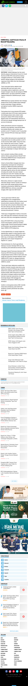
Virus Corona (4, 665)
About (7, 674)
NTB (15, 653)
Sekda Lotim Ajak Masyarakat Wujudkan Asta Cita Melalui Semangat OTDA (9, 410)
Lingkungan (17, 647)
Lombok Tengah (18, 649)
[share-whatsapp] (10, 6)
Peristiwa (16, 659)
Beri (2, 638)
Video (15, 663)
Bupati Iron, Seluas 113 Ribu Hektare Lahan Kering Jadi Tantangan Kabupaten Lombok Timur (9, 437)
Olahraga (16, 655)
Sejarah (6, 573)
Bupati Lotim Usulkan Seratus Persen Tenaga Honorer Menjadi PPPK (9, 455)
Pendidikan (3, 659)
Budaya (6, 566)
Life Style (3, 647)
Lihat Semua (14, 481)
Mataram (3, 653)
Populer (20, 2)
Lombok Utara (17, 651)
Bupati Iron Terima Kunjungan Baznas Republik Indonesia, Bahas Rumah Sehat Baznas (10, 428)
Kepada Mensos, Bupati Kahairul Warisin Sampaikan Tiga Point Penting (9, 401)
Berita (3, 294)
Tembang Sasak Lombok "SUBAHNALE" (9, 587)
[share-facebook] (3, 6)
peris (15, 665)
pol (1, 666)
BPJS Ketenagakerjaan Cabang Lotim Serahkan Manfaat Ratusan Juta (10, 473)
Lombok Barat (4, 649)
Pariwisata (16, 657)
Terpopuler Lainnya (14, 631)
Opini (2, 657)
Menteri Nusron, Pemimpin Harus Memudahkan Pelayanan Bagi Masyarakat (9, 446)
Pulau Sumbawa (18, 661)
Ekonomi (8, 294)
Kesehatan (16, 645)
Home (2, 37)
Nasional (3, 655)
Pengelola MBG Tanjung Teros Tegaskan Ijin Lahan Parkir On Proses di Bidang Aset (9, 464)
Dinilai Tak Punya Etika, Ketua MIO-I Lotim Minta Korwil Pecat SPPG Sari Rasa (9, 392)
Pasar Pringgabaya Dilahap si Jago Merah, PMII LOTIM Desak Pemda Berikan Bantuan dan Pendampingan (9, 419)
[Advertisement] (14, 21)
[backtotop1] (27, 676)
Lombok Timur (4, 651)
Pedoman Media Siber (13, 674)
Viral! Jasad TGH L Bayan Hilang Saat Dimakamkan (10, 614)
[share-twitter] (6, 6)
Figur (5, 576)
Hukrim (6, 560)
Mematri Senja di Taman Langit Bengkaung (13, 300)
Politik (2, 661)
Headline (6, 579)
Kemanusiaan (4, 645)
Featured (6, 569)
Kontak (20, 674)
